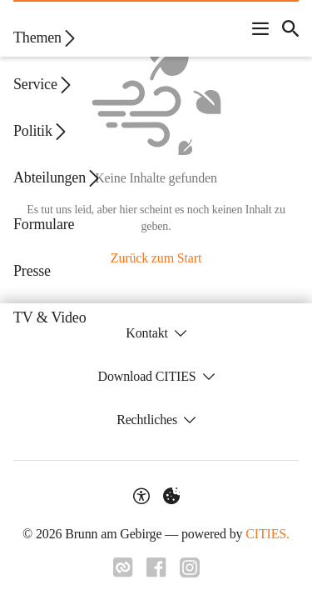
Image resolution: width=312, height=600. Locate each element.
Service (43, 84)
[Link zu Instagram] (190, 568)
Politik (41, 131)
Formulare (43, 224)
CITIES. (267, 534)
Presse (32, 270)
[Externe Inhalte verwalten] (171, 496)
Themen (45, 38)
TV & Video (49, 317)
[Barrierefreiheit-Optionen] (141, 496)
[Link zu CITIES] (123, 568)
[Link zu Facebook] (156, 568)
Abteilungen (57, 178)
